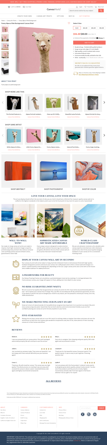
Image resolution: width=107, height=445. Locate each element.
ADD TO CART (89, 43)
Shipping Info (43, 417)
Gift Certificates (44, 420)
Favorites (90, 7)
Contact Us (43, 410)
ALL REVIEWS (53, 381)
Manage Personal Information (48, 423)
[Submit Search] (101, 10)
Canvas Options (25, 410)
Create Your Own (24, 16)
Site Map (61, 415)
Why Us (71, 16)
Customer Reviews (6, 415)
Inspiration (24, 420)
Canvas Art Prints (44, 16)
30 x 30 (101, 28)
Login (79, 7)
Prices (22, 415)
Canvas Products (25, 412)
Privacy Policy (62, 410)
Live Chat (27, 7)
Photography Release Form (66, 417)
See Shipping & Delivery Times (89, 75)
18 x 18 (85, 28)
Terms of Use (62, 412)
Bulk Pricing (24, 417)
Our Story (3, 410)
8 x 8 (76, 28)
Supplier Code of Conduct (8, 417)
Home (3, 20)
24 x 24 (93, 28)
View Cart (99, 7)
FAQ (41, 415)
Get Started (84, 16)
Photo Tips (23, 423)
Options (60, 16)
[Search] (86, 10)
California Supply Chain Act (8, 420)
